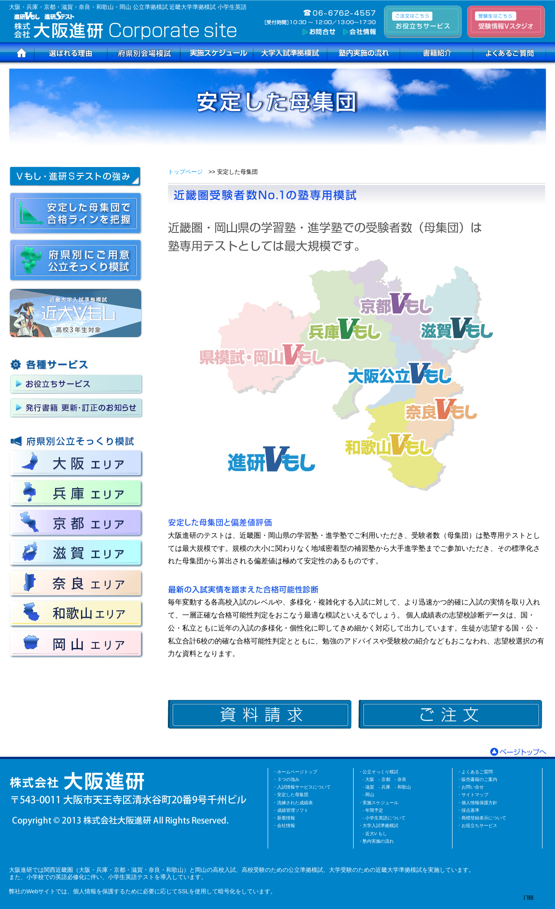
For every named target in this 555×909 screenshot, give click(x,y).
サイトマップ (474, 794)
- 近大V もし (375, 833)
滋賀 (369, 787)
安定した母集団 (292, 794)
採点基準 (470, 810)
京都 (385, 779)
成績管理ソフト (292, 810)
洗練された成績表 (295, 802)
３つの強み (288, 779)
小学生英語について (385, 817)
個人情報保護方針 (479, 802)
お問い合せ (472, 787)
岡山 (369, 794)
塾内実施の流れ (378, 841)
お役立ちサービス (479, 825)
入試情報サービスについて (304, 787)
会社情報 (286, 825)
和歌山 (404, 787)
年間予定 (374, 810)
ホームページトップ (297, 771)
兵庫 (385, 787)
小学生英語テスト (131, 877)
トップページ (185, 171)
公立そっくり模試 (380, 771)
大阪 (369, 779)
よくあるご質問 (477, 771)
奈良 (401, 779)
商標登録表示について (483, 817)
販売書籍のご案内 (479, 779)
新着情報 (286, 817)
